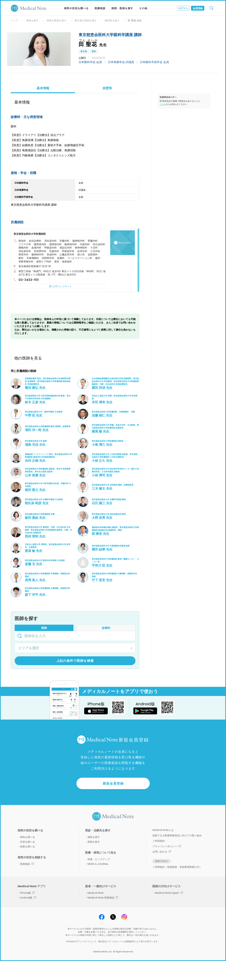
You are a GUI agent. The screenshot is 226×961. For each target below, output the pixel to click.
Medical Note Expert (169, 893)
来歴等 (107, 88)
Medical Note (96, 893)
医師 (44, 628)
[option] (39, 48)
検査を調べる (27, 846)
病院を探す (94, 837)
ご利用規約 (158, 841)
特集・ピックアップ (99, 859)
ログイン (183, 8)
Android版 (28, 897)
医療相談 (100, 8)
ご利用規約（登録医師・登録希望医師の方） (177, 867)
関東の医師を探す (57, 20)
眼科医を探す (112, 20)
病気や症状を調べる (76, 8)
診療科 (106, 628)
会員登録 (198, 8)
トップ (14, 20)
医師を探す (32, 20)
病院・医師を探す (122, 8)
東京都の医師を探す (86, 20)
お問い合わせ (161, 851)
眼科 (94, 51)
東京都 (83, 51)
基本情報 (43, 88)
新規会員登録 (113, 783)
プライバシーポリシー (166, 846)
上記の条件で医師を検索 (75, 660)
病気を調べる (27, 837)
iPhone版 (27, 893)
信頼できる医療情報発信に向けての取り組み (177, 835)
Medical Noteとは (162, 830)
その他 (143, 8)
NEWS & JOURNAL (98, 864)
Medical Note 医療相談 (103, 897)
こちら (163, 104)
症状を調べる (27, 842)
